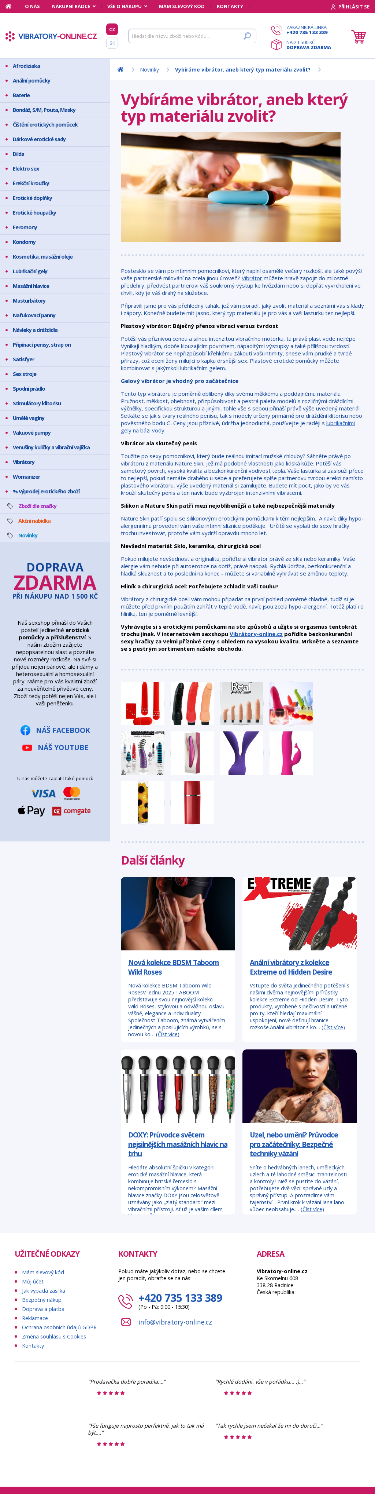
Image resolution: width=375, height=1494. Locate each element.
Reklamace (35, 1318)
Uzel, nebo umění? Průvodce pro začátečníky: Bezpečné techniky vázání (294, 1144)
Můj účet (33, 1281)
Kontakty (230, 6)
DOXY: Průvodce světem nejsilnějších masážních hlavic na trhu (177, 1144)
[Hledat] (192, 36)
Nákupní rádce (71, 6)
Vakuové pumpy (32, 432)
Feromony (25, 227)
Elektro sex (26, 168)
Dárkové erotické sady (39, 139)
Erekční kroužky (31, 183)
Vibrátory (23, 462)
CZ (112, 29)
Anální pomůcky (31, 80)
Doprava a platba (43, 1308)
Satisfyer (23, 359)
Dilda (18, 153)
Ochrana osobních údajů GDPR (59, 1327)
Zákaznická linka (308, 30)
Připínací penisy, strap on (42, 344)
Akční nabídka (34, 520)
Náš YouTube (63, 747)
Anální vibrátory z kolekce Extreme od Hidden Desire (291, 967)
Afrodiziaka (26, 65)
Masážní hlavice (31, 285)
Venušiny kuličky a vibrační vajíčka (51, 447)
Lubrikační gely (30, 271)
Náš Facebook (63, 730)
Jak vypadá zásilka (43, 1290)
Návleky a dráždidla (35, 329)
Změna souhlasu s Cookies (54, 1336)
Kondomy (24, 241)
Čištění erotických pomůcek (45, 124)
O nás (32, 6)
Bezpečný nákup (42, 1299)
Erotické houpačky (34, 212)
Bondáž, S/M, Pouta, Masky (44, 109)
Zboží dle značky (37, 506)
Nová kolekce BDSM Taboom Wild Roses (173, 967)
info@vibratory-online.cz (175, 1322)
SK (112, 43)
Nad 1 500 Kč (308, 45)
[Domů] (12, 6)
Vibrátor (252, 278)
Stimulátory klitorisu (37, 403)
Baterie (21, 95)
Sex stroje (24, 373)
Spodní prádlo (29, 388)
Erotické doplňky (32, 197)
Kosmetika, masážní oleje (43, 256)
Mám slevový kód (182, 6)
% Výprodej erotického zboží (46, 491)
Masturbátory (29, 300)
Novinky (27, 535)
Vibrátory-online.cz (256, 634)
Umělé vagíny (28, 417)
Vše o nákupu (124, 6)
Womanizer (26, 476)
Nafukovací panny (34, 315)
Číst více (168, 1034)
